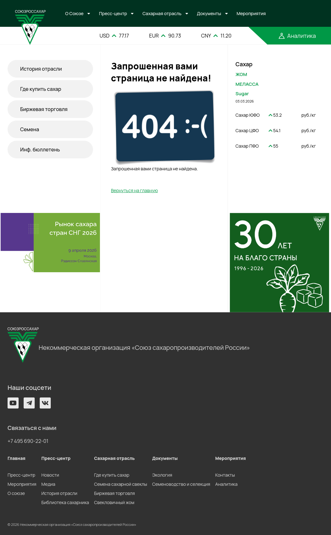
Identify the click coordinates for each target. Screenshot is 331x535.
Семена (29, 129)
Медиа (48, 484)
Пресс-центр (113, 13)
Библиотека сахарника (65, 502)
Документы (209, 13)
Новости (50, 475)
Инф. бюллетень (40, 149)
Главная (17, 458)
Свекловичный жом (114, 502)
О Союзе (74, 13)
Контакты (225, 475)
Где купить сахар (40, 88)
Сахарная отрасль (162, 13)
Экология (162, 475)
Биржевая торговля (43, 109)
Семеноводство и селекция (181, 484)
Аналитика (226, 484)
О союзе (16, 493)
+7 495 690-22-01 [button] (28, 441)
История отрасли (41, 68)
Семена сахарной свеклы (120, 484)
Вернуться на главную (134, 190)
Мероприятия (251, 13)
